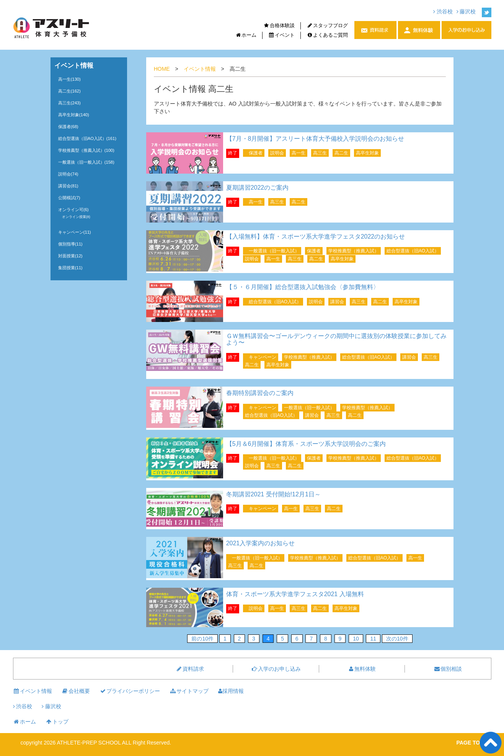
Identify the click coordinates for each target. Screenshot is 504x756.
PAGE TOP (469, 743)
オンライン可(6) (73, 209)
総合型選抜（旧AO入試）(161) (87, 138)
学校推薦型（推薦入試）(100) (86, 150)
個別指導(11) (70, 244)
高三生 (320, 153)
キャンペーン (262, 357)
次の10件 (397, 639)
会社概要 (76, 691)
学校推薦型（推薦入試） (353, 251)
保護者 (256, 153)
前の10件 (202, 639)
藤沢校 (466, 11)
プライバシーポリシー (129, 691)
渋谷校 (443, 11)
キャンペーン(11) (74, 232)
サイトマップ (189, 691)
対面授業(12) (70, 256)
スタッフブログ (327, 25)
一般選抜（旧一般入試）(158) (86, 162)
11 (373, 639)
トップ (57, 722)
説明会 (277, 153)
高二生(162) (69, 91)
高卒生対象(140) (73, 114)
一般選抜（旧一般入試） (274, 251)
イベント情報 (200, 69)
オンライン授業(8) (76, 217)
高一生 (298, 153)
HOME (162, 69)
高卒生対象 (367, 153)
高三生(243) (69, 103)
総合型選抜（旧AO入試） (413, 251)
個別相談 (448, 669)
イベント (281, 35)
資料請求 (190, 669)
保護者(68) (68, 126)
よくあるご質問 (327, 35)
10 (356, 639)
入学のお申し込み (276, 669)
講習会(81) (68, 186)
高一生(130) (69, 79)
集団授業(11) (70, 267)
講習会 (337, 301)
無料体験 (361, 669)
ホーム (245, 35)
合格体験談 (279, 25)
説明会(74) (68, 174)
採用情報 (231, 691)
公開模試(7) (69, 197)
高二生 (341, 153)
